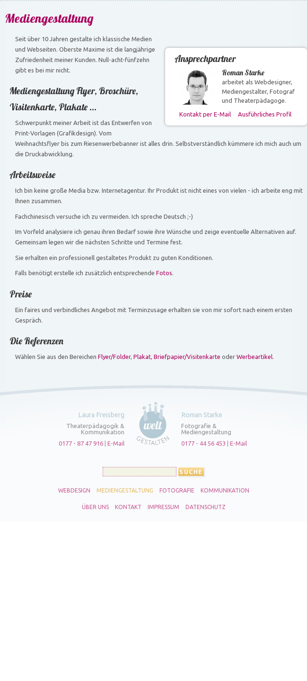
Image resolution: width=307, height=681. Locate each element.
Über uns (95, 507)
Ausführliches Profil (264, 114)
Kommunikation (225, 490)
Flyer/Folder (114, 356)
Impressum (163, 507)
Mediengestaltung (124, 490)
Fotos (164, 272)
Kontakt (128, 507)
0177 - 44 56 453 (203, 443)
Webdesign (74, 490)
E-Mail (115, 443)
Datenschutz (205, 507)
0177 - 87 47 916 (81, 443)
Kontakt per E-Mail (205, 114)
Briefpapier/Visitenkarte (187, 356)
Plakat (142, 356)
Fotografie (176, 490)
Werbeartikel (254, 356)
